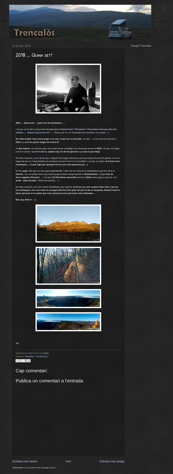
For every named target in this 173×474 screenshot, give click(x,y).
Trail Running (41, 356)
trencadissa (41, 151)
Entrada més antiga (112, 461)
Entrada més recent (24, 461)
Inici (68, 461)
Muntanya (29, 356)
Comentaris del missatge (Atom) (40, 467)
